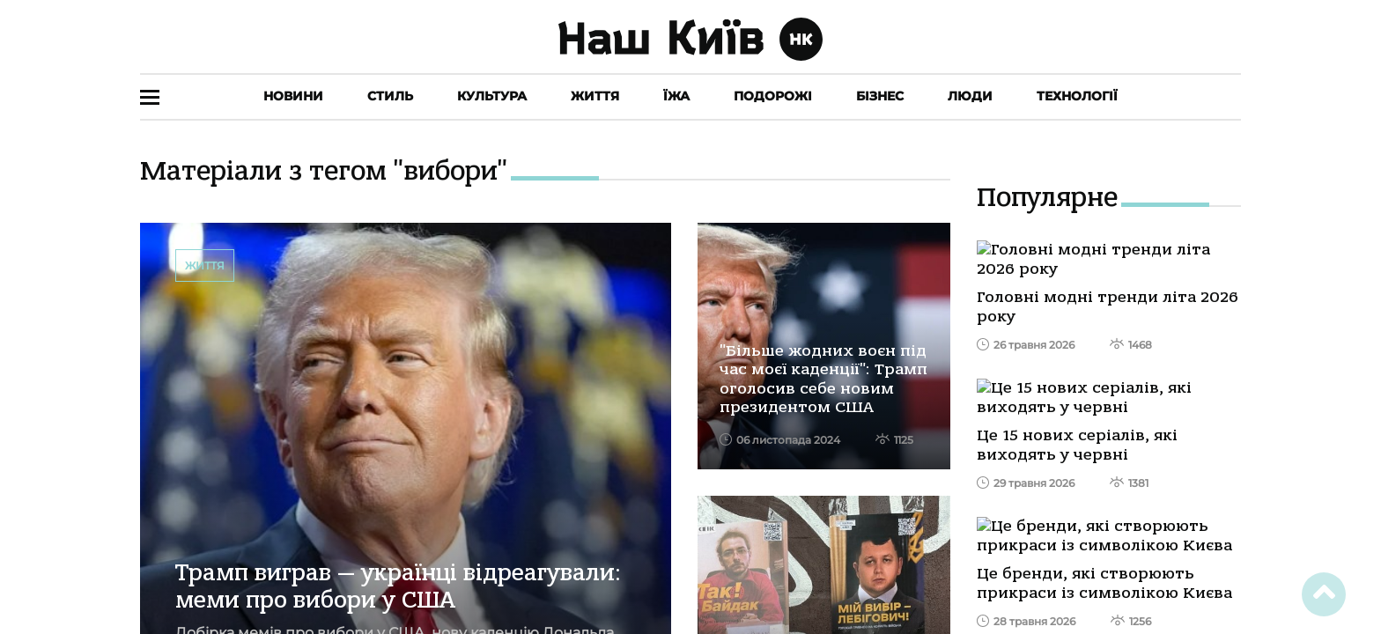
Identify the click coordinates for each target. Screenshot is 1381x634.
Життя (595, 96)
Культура (492, 96)
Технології (1077, 96)
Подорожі (773, 96)
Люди (970, 96)
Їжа (676, 96)
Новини (293, 96)
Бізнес (880, 96)
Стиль (390, 96)
